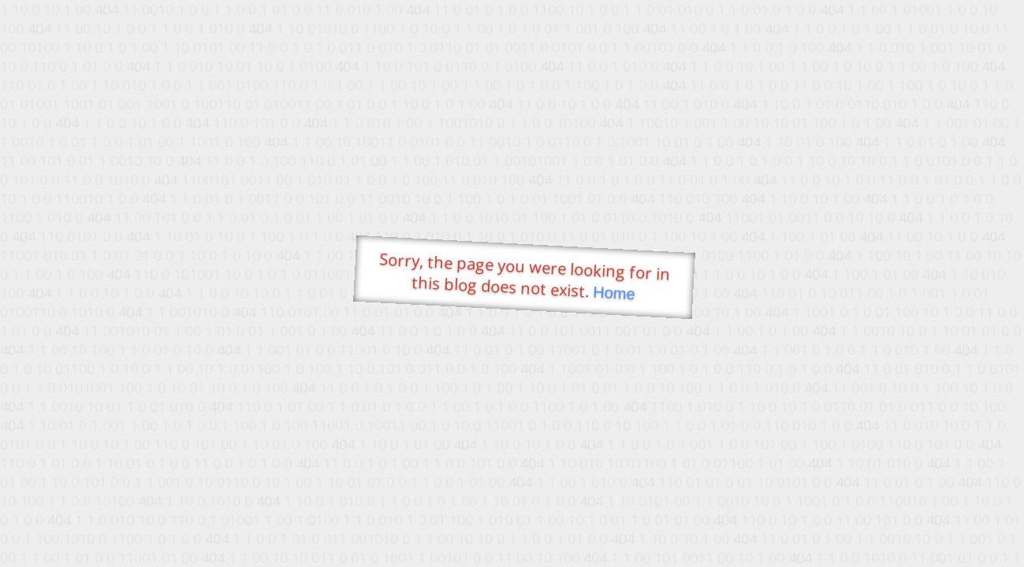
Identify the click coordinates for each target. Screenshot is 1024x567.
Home (613, 293)
